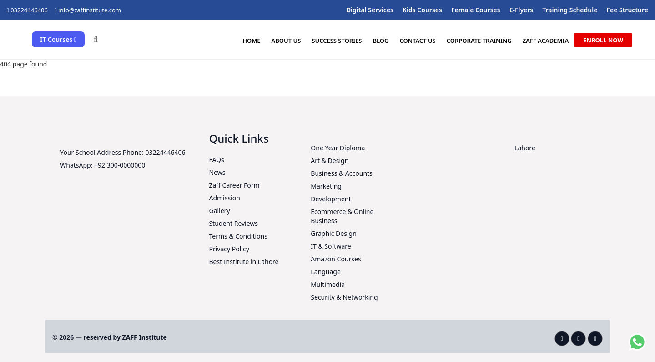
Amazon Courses (336, 259)
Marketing (326, 186)
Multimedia (328, 284)
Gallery (219, 210)
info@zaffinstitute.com (89, 10)
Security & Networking (344, 297)
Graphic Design (333, 233)
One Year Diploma (338, 147)
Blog (380, 40)
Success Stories (337, 40)
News (217, 172)
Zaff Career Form (234, 185)
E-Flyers (521, 9)
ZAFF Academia (546, 40)
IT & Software (331, 246)
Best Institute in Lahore (243, 261)
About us (286, 40)
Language (325, 271)
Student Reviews (233, 223)
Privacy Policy (229, 249)
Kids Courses (422, 9)
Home (251, 40)
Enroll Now (603, 40)
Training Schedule (569, 9)
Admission (224, 198)
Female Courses (475, 9)
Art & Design (329, 160)
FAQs (216, 159)
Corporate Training (478, 40)
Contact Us (417, 40)
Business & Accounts (341, 173)
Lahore (524, 147)
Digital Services (369, 9)
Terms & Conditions (238, 236)
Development (331, 198)
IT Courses (58, 39)
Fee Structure (627, 9)
